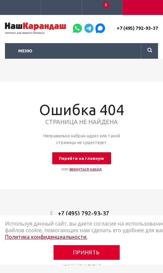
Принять (86, 252)
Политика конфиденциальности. (46, 237)
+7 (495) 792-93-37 (137, 28)
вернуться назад (85, 169)
